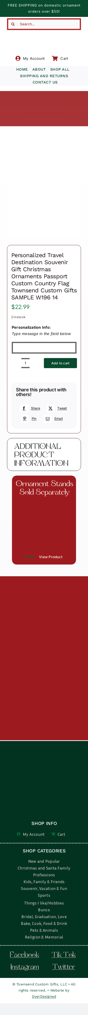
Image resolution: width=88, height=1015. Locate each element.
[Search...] (44, 24)
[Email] (52, 418)
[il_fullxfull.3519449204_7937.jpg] (44, 501)
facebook (24, 955)
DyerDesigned (44, 996)
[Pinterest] (27, 418)
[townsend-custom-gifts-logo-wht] (45, 743)
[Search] (13, 24)
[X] (56, 408)
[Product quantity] (25, 363)
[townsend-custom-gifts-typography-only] (44, 32)
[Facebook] (29, 408)
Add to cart (60, 363)
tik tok (63, 955)
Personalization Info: (31, 327)
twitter (63, 967)
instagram (25, 967)
